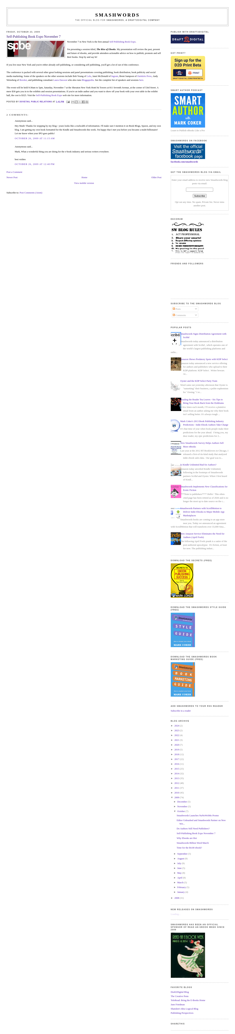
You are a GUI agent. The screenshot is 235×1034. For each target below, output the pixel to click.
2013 (177, 778)
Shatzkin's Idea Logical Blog (184, 1008)
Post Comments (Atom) (31, 192)
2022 (177, 735)
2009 (177, 797)
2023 (177, 730)
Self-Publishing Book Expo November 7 (196, 833)
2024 (177, 725)
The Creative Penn (180, 996)
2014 (177, 773)
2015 (177, 768)
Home (84, 177)
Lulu (89, 76)
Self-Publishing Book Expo (122, 41)
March (180, 882)
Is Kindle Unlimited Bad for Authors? (198, 464)
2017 (177, 759)
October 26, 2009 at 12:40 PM (35, 164)
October (181, 811)
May (179, 872)
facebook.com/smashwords (184, 161)
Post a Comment (14, 172)
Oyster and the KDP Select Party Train (198, 381)
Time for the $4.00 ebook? (189, 847)
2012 (177, 783)
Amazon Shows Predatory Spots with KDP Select (204, 359)
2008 (177, 898)
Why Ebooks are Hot (187, 838)
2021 (177, 740)
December (182, 801)
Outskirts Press (144, 76)
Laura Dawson (60, 80)
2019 (177, 749)
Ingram (114, 76)
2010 (177, 792)
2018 (177, 754)
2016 (177, 764)
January (181, 892)
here (141, 80)
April (180, 877)
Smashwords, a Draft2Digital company (133, 20)
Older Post (156, 177)
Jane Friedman (178, 1004)
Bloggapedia (88, 80)
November (182, 806)
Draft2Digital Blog (180, 992)
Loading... (175, 914)
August (181, 858)
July (179, 863)
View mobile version (84, 183)
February (182, 887)
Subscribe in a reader (181, 710)
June (179, 868)
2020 (177, 744)
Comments (179, 315)
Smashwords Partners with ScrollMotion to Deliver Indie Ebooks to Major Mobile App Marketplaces (202, 512)
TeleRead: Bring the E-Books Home (188, 1000)
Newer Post (11, 177)
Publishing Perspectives (182, 1013)
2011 (177, 787)
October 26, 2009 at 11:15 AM (35, 138)
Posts (177, 309)
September (182, 853)
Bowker (23, 80)
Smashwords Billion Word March (193, 842)
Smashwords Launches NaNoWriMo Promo (198, 815)
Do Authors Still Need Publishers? (193, 828)
